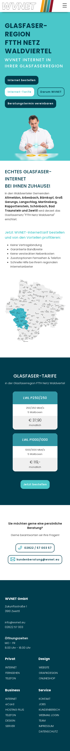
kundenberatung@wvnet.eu (38, 559)
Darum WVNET (51, 92)
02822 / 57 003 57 (38, 548)
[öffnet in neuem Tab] (35, 136)
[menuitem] (18, 667)
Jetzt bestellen (35, 484)
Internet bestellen (22, 80)
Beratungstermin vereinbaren (30, 103)
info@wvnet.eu (15, 622)
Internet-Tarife (19, 92)
